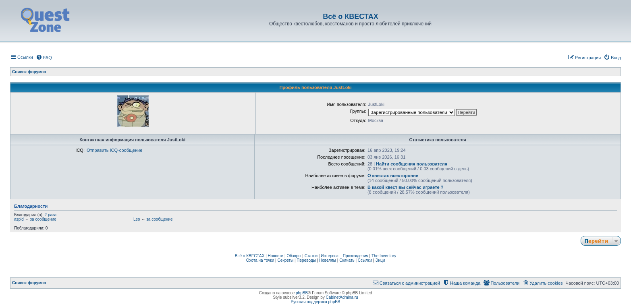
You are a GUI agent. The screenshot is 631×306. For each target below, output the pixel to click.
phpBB (302, 293)
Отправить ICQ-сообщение (114, 150)
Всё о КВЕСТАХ (250, 256)
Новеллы (327, 260)
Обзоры (293, 256)
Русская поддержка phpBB (315, 302)
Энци (380, 260)
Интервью (330, 256)
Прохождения (355, 256)
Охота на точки (260, 260)
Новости (276, 256)
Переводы (306, 260)
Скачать (347, 260)
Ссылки (365, 260)
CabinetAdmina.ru (342, 297)
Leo (136, 219)
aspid (19, 219)
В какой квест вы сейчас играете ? (405, 187)
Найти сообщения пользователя (411, 163)
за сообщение (43, 219)
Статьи (311, 256)
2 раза (51, 215)
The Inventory (384, 256)
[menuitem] (44, 57)
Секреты (285, 260)
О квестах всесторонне (392, 175)
